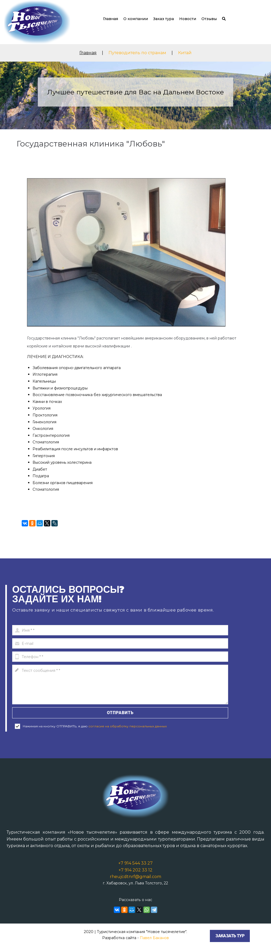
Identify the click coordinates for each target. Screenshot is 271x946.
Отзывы (209, 18)
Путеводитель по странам (137, 52)
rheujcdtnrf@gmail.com (135, 876)
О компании (135, 18)
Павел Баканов (154, 937)
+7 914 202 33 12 (135, 869)
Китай (185, 52)
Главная (110, 18)
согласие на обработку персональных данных (127, 726)
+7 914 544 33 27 (135, 863)
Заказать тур (229, 935)
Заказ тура (163, 18)
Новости (187, 18)
